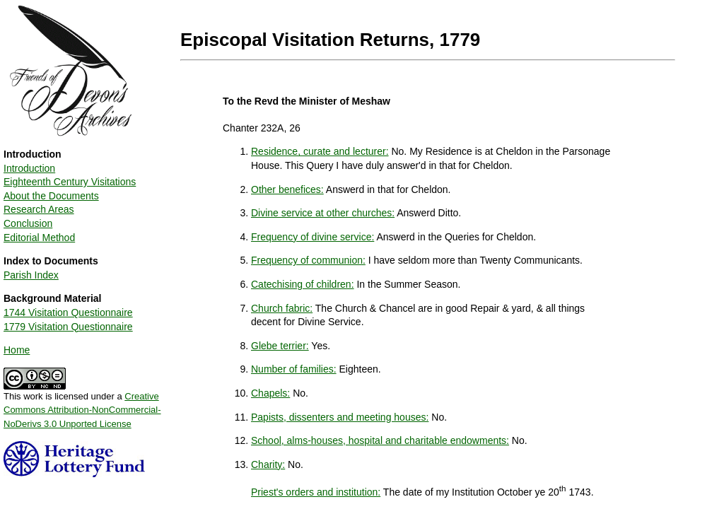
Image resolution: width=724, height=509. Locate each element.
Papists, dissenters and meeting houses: (339, 417)
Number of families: (294, 369)
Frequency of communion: (308, 260)
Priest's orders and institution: (315, 492)
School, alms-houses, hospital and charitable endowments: (380, 440)
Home (17, 350)
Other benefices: (287, 189)
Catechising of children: (302, 284)
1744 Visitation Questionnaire (68, 312)
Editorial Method (39, 237)
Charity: (268, 464)
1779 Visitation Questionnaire (68, 326)
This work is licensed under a (82, 405)
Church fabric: (282, 308)
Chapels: (270, 393)
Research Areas (39, 209)
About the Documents (51, 195)
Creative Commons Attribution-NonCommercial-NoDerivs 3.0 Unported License (82, 410)
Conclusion (28, 223)
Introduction (29, 168)
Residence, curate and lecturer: (320, 151)
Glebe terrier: (280, 345)
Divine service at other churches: (323, 212)
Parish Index (31, 275)
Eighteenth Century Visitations (70, 181)
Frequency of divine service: (312, 236)
